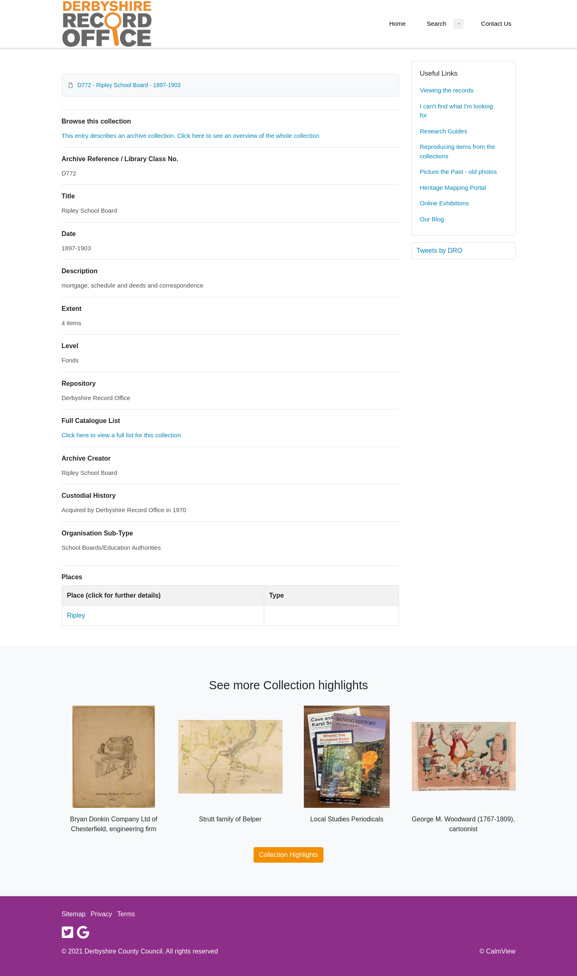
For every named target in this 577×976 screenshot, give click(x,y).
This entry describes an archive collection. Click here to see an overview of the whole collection (190, 135)
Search (437, 23)
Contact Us (496, 23)
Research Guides (443, 131)
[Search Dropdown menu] (459, 24)
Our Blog (432, 219)
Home (397, 23)
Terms (126, 914)
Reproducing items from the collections (457, 151)
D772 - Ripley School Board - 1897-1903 (128, 85)
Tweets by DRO (439, 250)
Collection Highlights (288, 854)
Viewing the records (447, 90)
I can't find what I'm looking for (456, 111)
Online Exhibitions (444, 203)
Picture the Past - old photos (458, 171)
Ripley (76, 615)
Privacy (101, 914)
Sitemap (74, 914)
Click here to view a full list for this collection (121, 435)
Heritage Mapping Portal (453, 187)
